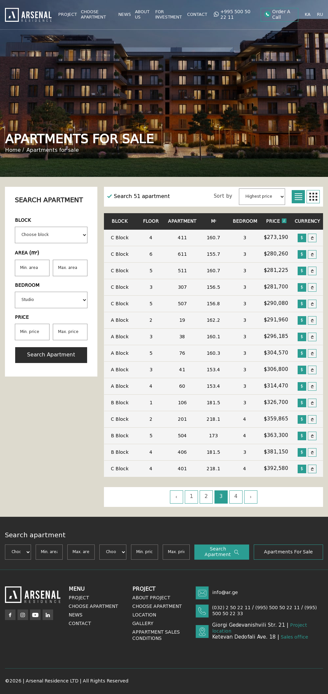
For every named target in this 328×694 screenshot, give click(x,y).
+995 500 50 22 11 (232, 15)
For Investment (168, 14)
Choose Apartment (93, 14)
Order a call (277, 15)
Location (144, 615)
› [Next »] (250, 497)
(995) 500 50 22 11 (277, 608)
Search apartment (51, 355)
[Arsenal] (33, 594)
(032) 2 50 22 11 (231, 608)
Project (67, 15)
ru (320, 15)
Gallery (142, 623)
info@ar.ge (225, 592)
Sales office (294, 637)
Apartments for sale (52, 150)
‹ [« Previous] (176, 497)
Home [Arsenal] (13, 150)
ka (308, 15)
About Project (151, 598)
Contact (197, 15)
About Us (142, 14)
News (124, 15)
